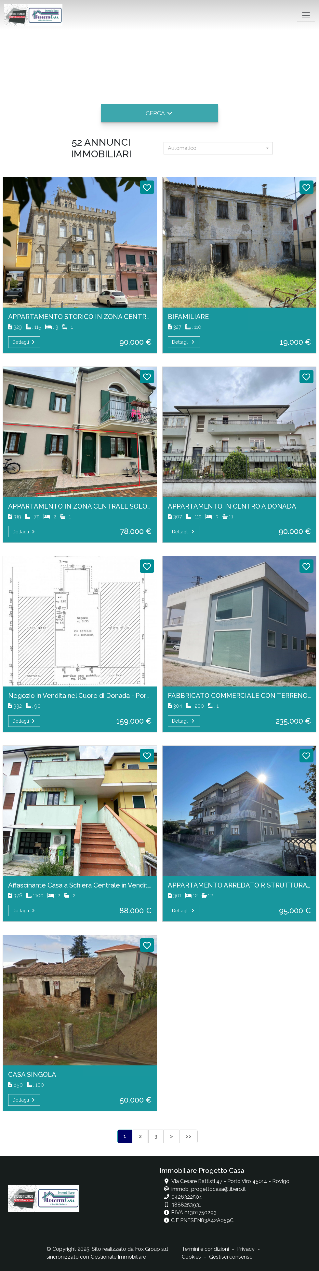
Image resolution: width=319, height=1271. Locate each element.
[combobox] (218, 148)
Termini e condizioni (205, 1249)
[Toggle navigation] (306, 15)
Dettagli (24, 342)
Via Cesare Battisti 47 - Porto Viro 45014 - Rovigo (230, 1181)
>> (189, 1136)
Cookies (191, 1257)
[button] (160, 113)
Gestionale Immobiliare (118, 1257)
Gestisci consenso (231, 1257)
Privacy (246, 1249)
